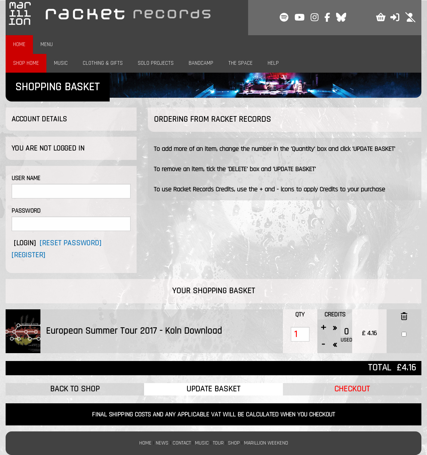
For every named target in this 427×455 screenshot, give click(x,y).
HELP (273, 63)
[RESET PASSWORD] (70, 243)
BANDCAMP (201, 63)
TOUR (218, 443)
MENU (46, 44)
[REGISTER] (28, 255)
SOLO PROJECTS (156, 63)
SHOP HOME (26, 63)
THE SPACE (240, 63)
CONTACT (182, 443)
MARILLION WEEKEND (266, 443)
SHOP (234, 443)
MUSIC (61, 63)
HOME (19, 44)
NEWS (162, 443)
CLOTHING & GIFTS (103, 63)
